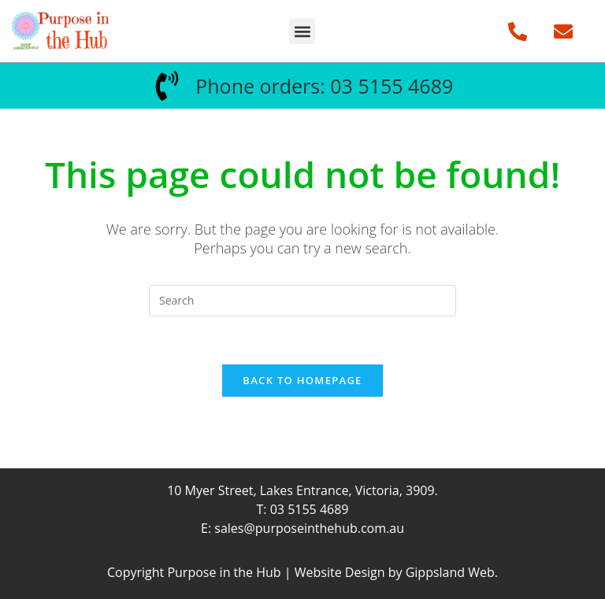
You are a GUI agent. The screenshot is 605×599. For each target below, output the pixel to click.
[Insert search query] (302, 300)
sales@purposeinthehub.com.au (309, 528)
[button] (302, 31)
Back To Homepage (302, 380)
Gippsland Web (450, 572)
